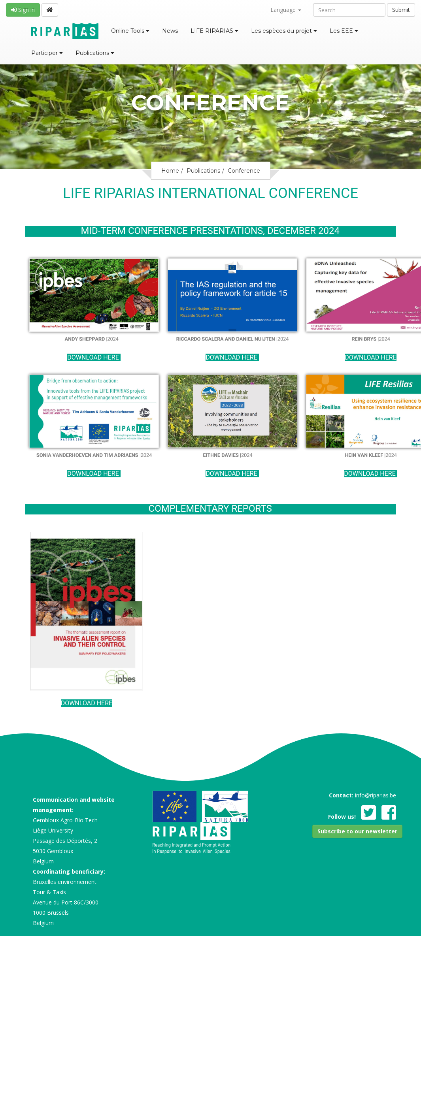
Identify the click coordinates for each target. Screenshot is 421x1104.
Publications (95, 53)
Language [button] (285, 9)
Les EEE (344, 30)
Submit (401, 9)
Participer (47, 53)
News (170, 30)
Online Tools (130, 30)
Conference (244, 170)
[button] (357, 831)
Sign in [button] (23, 9)
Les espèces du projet (284, 30)
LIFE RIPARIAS (214, 30)
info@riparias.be (375, 795)
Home (170, 170)
